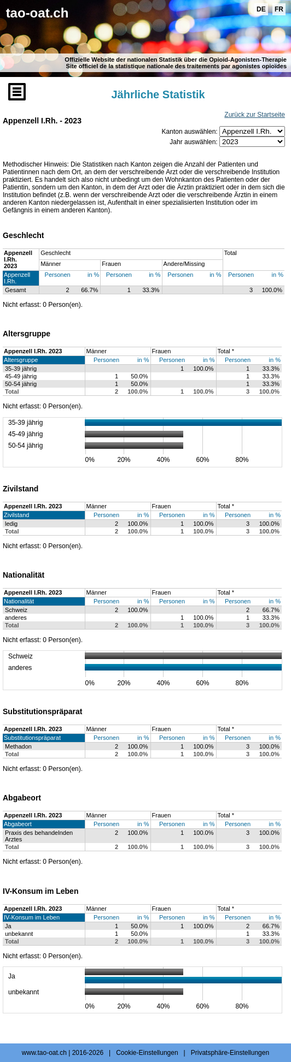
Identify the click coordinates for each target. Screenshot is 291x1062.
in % (93, 274)
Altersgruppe (21, 360)
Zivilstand (16, 515)
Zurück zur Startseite (254, 114)
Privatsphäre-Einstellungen (230, 1053)
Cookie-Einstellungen (147, 1053)
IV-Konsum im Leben (32, 917)
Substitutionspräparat (32, 737)
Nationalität (19, 601)
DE (261, 9)
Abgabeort (18, 824)
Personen (58, 274)
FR (279, 9)
